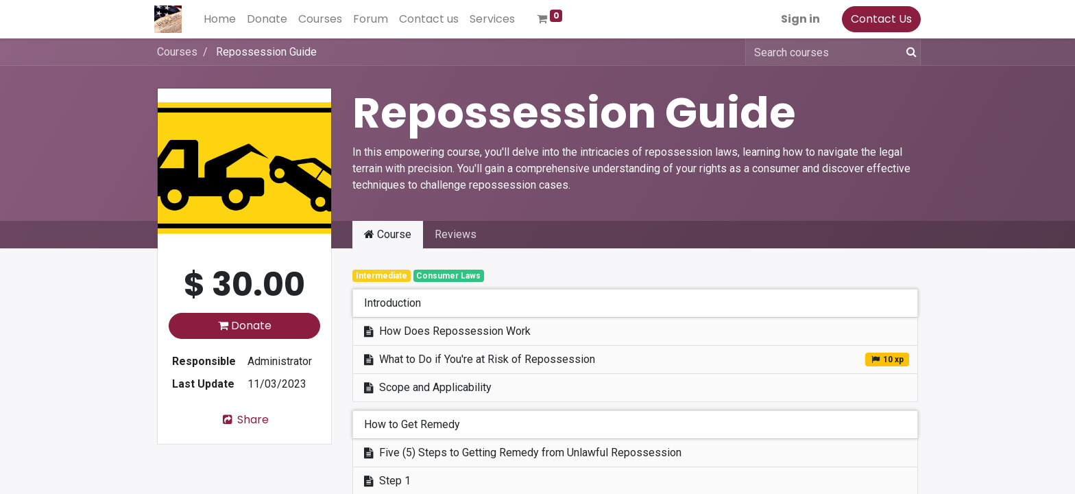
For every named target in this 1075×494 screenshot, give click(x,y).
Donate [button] (244, 325)
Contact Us (878, 19)
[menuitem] (222, 19)
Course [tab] (387, 234)
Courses (177, 51)
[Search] (908, 52)
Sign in (797, 19)
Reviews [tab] (455, 234)
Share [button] (244, 419)
